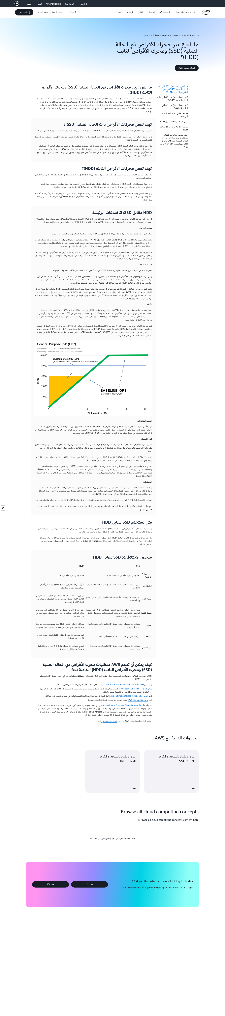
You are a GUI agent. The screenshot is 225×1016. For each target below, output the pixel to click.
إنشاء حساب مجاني (109, 721)
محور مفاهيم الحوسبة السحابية (165, 35)
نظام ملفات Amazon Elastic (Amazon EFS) (133, 688)
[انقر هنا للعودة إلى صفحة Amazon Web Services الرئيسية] (206, 13)
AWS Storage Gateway (138, 700)
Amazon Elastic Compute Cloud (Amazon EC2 (122, 705)
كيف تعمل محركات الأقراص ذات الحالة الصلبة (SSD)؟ (172, 99)
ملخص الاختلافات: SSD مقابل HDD (174, 128)
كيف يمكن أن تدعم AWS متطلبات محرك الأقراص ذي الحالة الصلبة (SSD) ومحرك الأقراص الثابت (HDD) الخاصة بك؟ (174, 140)
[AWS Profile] (16, 3)
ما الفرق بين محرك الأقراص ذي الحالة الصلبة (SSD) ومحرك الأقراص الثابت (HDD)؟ (173, 89)
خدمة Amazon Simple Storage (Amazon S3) (128, 695)
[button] (164, 12)
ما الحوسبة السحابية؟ (190, 35)
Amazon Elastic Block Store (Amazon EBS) (124, 684)
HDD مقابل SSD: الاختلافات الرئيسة (174, 115)
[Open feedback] (3, 508)
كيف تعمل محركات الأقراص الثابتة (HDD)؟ (174, 107)
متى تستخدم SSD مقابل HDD (174, 121)
